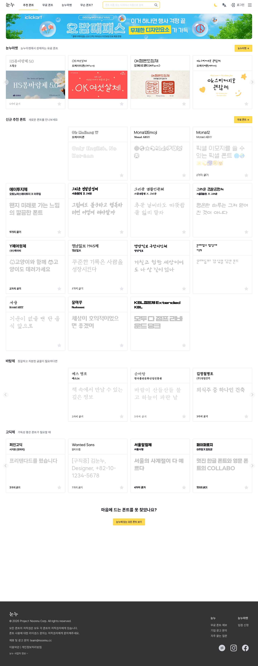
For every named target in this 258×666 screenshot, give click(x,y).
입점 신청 (243, 625)
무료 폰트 (47, 5)
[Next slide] (252, 82)
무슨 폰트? (86, 5)
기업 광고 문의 (219, 630)
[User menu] (224, 5)
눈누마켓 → (243, 48)
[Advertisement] (35, 149)
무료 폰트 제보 (219, 625)
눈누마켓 (67, 5)
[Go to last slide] (6, 82)
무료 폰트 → (243, 119)
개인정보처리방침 (32, 647)
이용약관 (14, 647)
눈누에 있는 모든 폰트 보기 (129, 521)
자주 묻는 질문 (219, 636)
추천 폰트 (28, 5)
